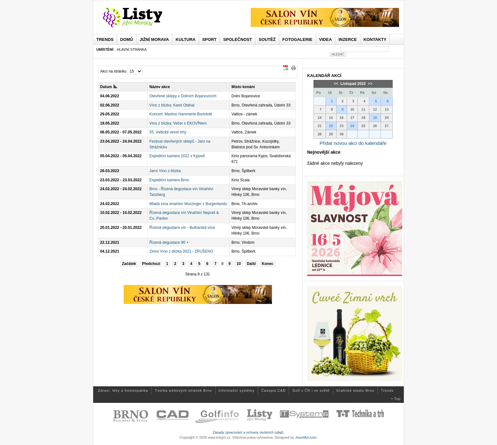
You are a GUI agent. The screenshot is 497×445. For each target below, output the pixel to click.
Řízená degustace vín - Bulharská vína (182, 227)
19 (375, 117)
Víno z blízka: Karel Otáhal (171, 105)
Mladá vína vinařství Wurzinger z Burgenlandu (188, 204)
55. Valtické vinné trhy (167, 132)
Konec (268, 263)
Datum (108, 87)
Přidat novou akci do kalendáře (353, 143)
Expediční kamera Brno (169, 180)
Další (251, 263)
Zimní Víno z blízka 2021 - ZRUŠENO (181, 251)
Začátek (129, 263)
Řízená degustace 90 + (169, 242)
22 (331, 126)
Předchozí (151, 263)
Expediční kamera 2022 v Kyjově (177, 156)
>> (369, 83)
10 (238, 263)
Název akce (159, 87)
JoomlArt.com (305, 437)
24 (352, 126)
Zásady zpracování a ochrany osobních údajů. (248, 432)
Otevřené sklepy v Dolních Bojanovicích (182, 96)
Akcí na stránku (113, 71)
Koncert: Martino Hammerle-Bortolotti (180, 114)
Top (397, 399)
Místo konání (243, 87)
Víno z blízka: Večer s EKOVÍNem (178, 123)
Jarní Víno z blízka (165, 171)
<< (336, 83)
